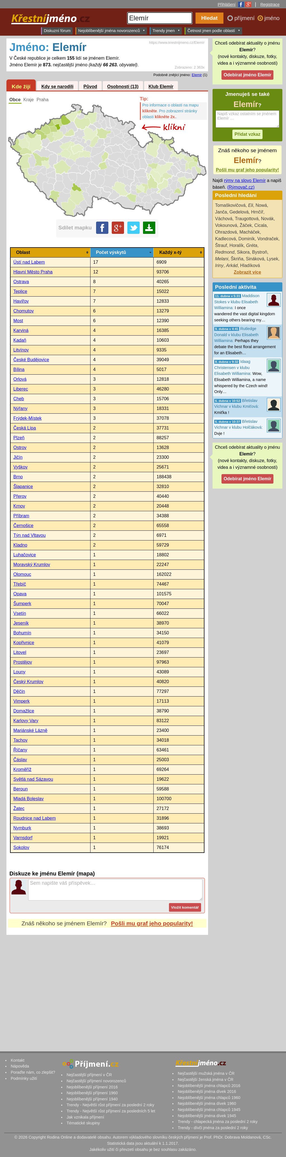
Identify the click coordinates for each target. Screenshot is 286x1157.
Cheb (18, 398)
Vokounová (226, 225)
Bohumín (22, 632)
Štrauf (221, 245)
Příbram (21, 515)
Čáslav (20, 759)
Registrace (270, 4)
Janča (221, 212)
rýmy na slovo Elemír (245, 180)
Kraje (28, 99)
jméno (272, 18)
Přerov (20, 496)
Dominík (247, 238)
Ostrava (21, 281)
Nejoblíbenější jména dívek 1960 (207, 1103)
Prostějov (22, 662)
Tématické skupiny (83, 1123)
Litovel (19, 652)
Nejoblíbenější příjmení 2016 (92, 1087)
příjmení (245, 18)
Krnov (19, 506)
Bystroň (259, 252)
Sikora (243, 252)
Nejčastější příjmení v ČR (89, 1075)
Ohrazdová (226, 232)
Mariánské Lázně (30, 730)
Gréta (251, 245)
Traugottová (247, 218)
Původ (90, 86)
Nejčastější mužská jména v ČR (206, 1073)
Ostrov (20, 447)
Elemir (197, 75)
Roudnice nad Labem (34, 818)
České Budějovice (31, 359)
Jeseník (21, 623)
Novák (267, 218)
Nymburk (22, 828)
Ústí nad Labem (29, 262)
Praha (43, 99)
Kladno (20, 545)
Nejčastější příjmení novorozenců (96, 1081)
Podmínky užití (24, 1078)
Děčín (19, 691)
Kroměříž (22, 769)
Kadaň (19, 340)
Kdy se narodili (57, 86)
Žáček (246, 225)
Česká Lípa (24, 428)
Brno (18, 476)
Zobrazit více (247, 272)
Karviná (20, 330)
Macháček (249, 232)
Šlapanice (23, 486)
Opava (20, 593)
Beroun (20, 789)
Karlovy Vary (26, 720)
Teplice (20, 291)
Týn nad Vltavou (29, 535)
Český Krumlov (28, 681)
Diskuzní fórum (57, 30)
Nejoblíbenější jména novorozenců (111, 30)
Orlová (20, 379)
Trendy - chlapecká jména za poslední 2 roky (218, 1121)
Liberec (20, 389)
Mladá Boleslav (28, 798)
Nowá (261, 205)
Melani (221, 258)
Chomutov (23, 311)
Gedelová (239, 212)
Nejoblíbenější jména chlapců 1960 (209, 1097)
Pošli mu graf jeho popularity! (152, 923)
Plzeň (19, 437)
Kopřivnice (23, 642)
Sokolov (21, 847)
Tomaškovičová (230, 205)
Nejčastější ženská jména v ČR (205, 1079)
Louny (19, 672)
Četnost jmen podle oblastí (213, 30)
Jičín (18, 457)
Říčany (20, 750)
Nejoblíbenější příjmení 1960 (92, 1093)
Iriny (219, 265)
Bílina (19, 369)
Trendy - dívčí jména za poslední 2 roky (213, 1128)
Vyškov (20, 467)
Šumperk (22, 603)
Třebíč (19, 584)
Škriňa (237, 258)
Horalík (237, 245)
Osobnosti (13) (123, 86)
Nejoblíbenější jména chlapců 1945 (209, 1109)
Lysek (272, 258)
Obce (15, 99)
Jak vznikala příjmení (85, 1117)
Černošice (23, 525)
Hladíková (250, 265)
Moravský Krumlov (31, 564)
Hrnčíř (257, 212)
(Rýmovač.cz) (240, 187)
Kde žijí (21, 86)
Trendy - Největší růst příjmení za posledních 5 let (110, 1111)
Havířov (21, 301)
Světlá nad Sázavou (33, 779)
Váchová (223, 218)
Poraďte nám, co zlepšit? (33, 1072)
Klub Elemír (161, 86)
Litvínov (21, 350)
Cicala (260, 225)
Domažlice (23, 711)
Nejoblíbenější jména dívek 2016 (207, 1091)
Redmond (224, 252)
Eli (250, 205)
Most (18, 320)
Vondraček (267, 238)
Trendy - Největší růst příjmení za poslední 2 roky (110, 1105)
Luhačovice (24, 554)
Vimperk (21, 701)
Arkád (232, 265)
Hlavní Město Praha (33, 272)
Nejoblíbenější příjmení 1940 (92, 1099)
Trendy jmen (166, 30)
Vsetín (19, 613)
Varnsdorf (22, 837)
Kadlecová (225, 238)
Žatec (19, 808)
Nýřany (20, 408)
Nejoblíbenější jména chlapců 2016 (209, 1085)
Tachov (20, 740)
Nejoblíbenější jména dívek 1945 (207, 1116)
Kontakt (17, 1060)
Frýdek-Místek (27, 418)
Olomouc (22, 574)
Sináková (255, 258)
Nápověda (20, 1066)
